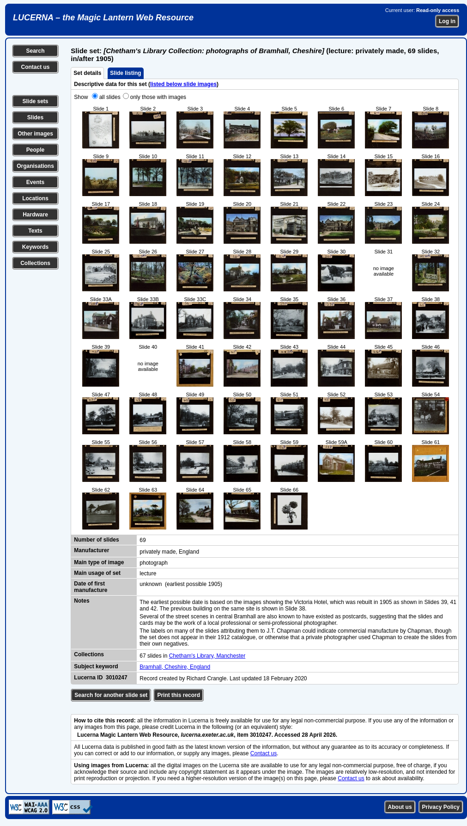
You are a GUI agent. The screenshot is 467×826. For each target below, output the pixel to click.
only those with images (158, 97)
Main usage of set (97, 573)
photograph (153, 563)
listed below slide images (183, 84)
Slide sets (35, 101)
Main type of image (99, 562)
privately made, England (169, 552)
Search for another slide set (110, 695)
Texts (35, 231)
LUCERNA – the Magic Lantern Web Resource (103, 17)
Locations (35, 198)
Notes (81, 601)
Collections (35, 263)
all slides (110, 97)
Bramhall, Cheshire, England (174, 667)
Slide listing (125, 73)
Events (35, 182)
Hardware (35, 214)
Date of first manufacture (90, 586)
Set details (87, 73)
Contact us (35, 67)
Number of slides (96, 539)
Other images (35, 133)
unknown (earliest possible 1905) (180, 584)
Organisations (35, 166)
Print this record (178, 695)
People (35, 150)
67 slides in (154, 656)
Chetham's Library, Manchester (207, 656)
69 (142, 540)
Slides (35, 117)
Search (35, 51)
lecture (147, 573)
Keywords (35, 247)
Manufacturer (91, 550)
